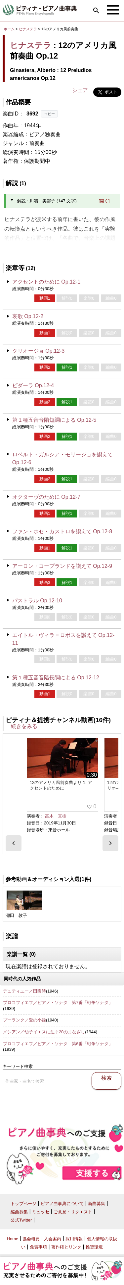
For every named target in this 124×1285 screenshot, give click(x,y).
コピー (49, 114)
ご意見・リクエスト (73, 1211)
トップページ (23, 1203)
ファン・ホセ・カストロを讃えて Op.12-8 (62, 531)
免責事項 (38, 1247)
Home (13, 1238)
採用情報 (74, 1238)
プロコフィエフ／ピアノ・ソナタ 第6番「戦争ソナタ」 (58, 1043)
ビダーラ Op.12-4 (33, 385)
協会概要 (31, 1238)
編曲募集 (19, 1211)
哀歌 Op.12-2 (27, 316)
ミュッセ (40, 1211)
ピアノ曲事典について (62, 1203)
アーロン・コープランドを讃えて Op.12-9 (62, 566)
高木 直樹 (55, 816)
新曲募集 (96, 1203)
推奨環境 (94, 1247)
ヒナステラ (28, 29)
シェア (80, 90)
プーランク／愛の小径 (24, 1020)
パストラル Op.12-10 (37, 600)
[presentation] (13, 843)
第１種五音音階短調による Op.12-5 (54, 420)
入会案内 (52, 1238)
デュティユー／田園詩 (24, 991)
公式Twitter (21, 1220)
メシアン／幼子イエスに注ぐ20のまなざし (44, 1031)
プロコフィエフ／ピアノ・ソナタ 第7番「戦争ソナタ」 (58, 1002)
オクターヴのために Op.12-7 (46, 497)
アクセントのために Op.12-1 (46, 282)
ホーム (9, 29)
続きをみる (24, 726)
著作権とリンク (66, 1247)
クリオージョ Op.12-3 (38, 351)
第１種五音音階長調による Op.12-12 (55, 677)
